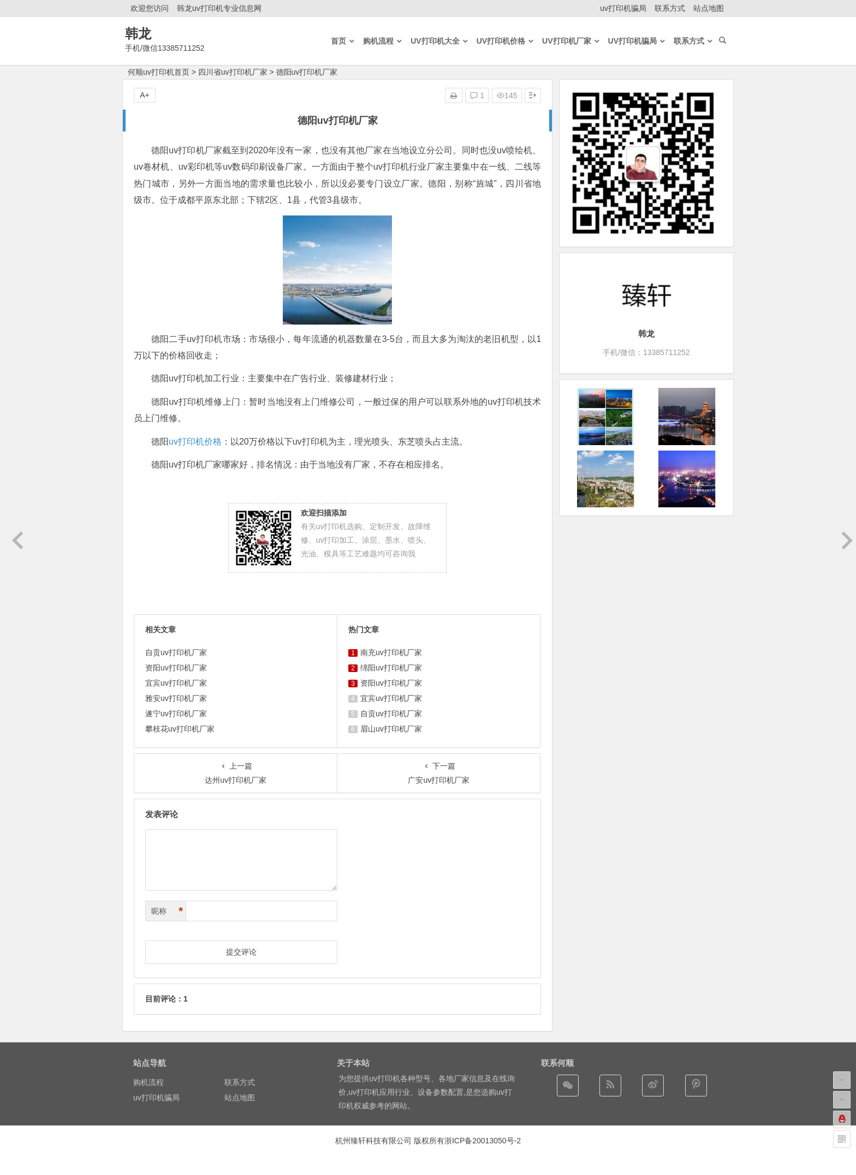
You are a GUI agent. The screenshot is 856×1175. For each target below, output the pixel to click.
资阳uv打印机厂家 (176, 667)
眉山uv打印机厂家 (391, 728)
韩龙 (138, 33)
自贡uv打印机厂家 (176, 652)
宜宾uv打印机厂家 (176, 683)
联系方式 (670, 8)
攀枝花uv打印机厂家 (180, 728)
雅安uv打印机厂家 (176, 698)
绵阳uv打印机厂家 (391, 667)
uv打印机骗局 (623, 8)
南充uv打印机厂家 (391, 652)
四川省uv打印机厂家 (233, 72)
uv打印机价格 (195, 441)
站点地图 (708, 8)
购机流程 (148, 1082)
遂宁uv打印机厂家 (176, 713)
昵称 (167, 911)
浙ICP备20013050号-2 (482, 1140)
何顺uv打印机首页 (158, 72)
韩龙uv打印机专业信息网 (219, 8)
